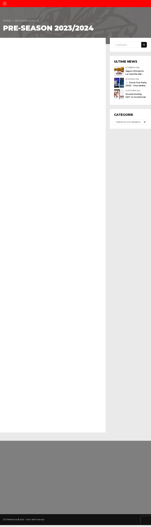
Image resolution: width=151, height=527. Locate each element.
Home (7, 20)
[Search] (144, 45)
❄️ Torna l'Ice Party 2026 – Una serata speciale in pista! (136, 85)
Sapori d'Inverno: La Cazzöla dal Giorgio (134, 74)
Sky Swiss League (27, 20)
